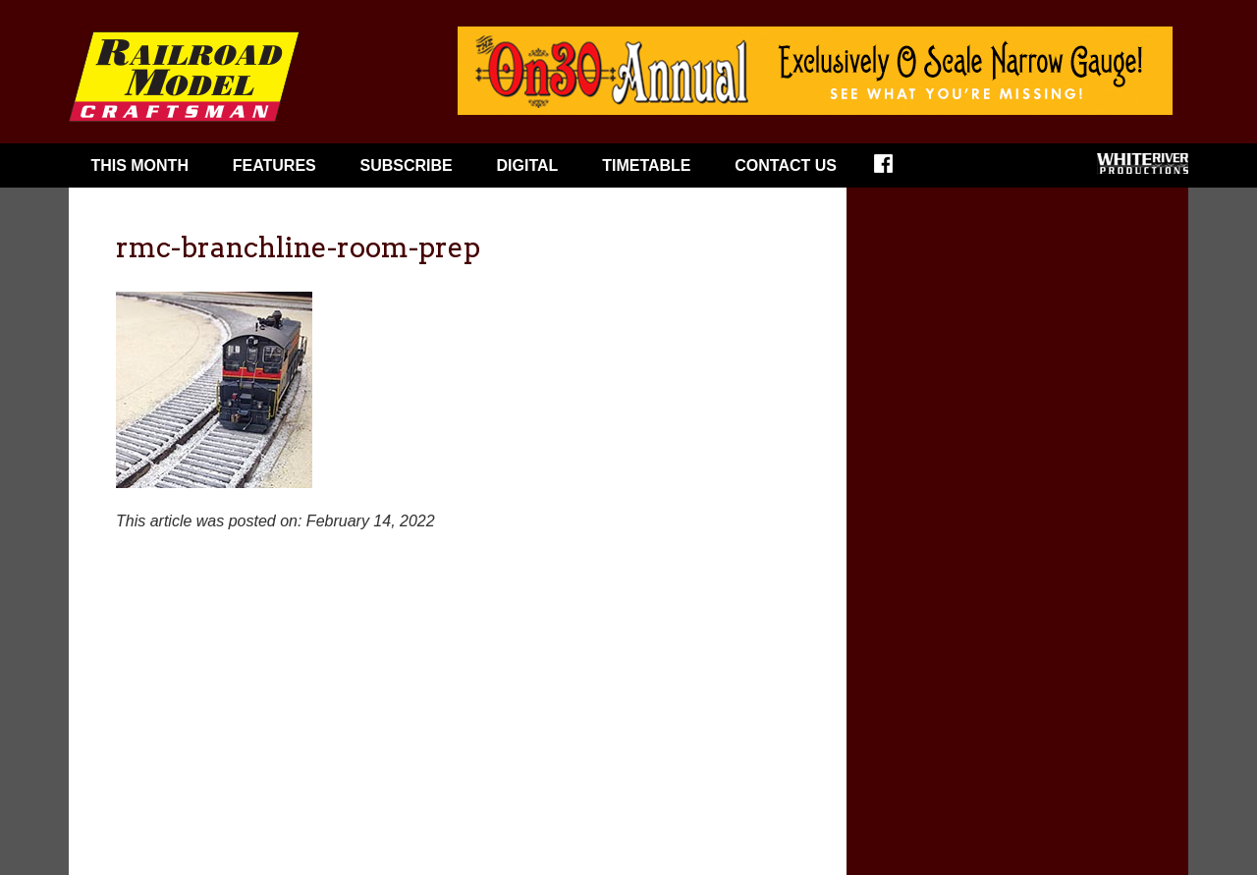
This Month (139, 165)
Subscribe (406, 165)
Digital (528, 165)
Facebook (896, 170)
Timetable (646, 165)
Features (274, 165)
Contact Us (786, 165)
